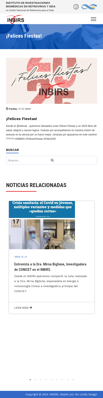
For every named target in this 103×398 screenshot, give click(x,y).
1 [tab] (30, 379)
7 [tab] (62, 379)
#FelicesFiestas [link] (34, 138)
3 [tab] (41, 379)
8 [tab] (67, 379)
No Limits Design (86, 394)
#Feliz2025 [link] (50, 138)
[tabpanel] (51, 257)
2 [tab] (35, 379)
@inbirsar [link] (22, 126)
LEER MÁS (23, 307)
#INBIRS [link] (20, 138)
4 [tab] (46, 379)
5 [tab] (51, 379)
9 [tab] (73, 379)
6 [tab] (57, 379)
